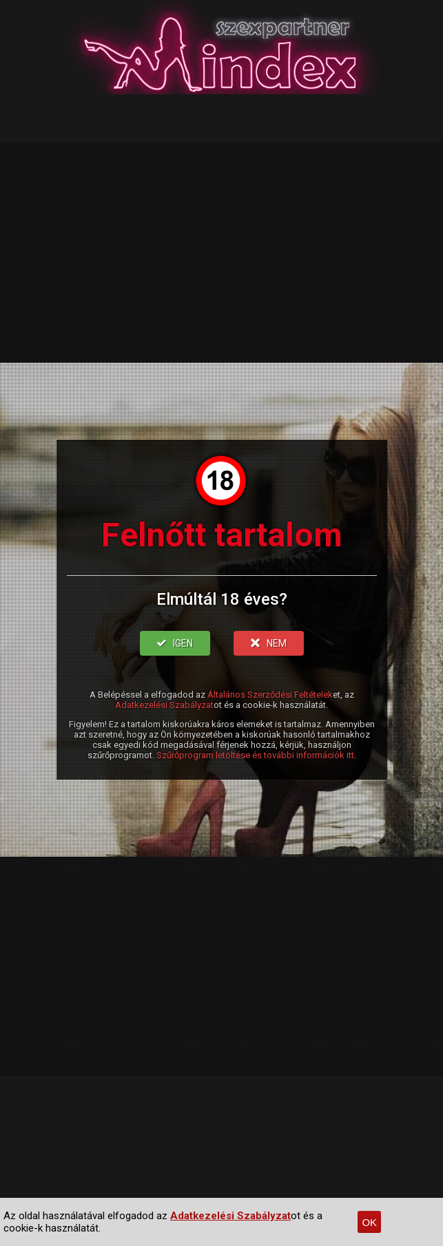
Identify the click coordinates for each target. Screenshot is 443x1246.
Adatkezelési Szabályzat (164, 705)
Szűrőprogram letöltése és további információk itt (255, 755)
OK (369, 1222)
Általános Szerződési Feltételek (270, 694)
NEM (269, 643)
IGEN (175, 643)
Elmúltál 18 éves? (221, 599)
